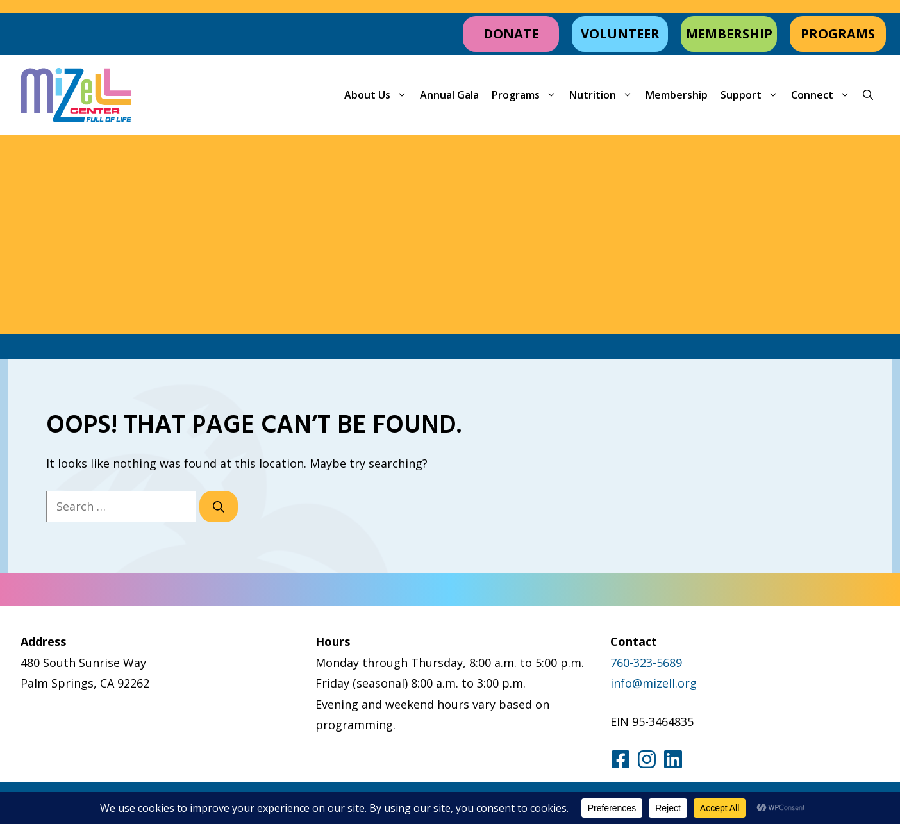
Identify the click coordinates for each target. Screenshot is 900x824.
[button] (867, 95)
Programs (527, 95)
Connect (823, 95)
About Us (378, 95)
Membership (677, 95)
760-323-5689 (646, 662)
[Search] (218, 506)
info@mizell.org (653, 683)
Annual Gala (449, 95)
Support (753, 95)
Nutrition (604, 95)
